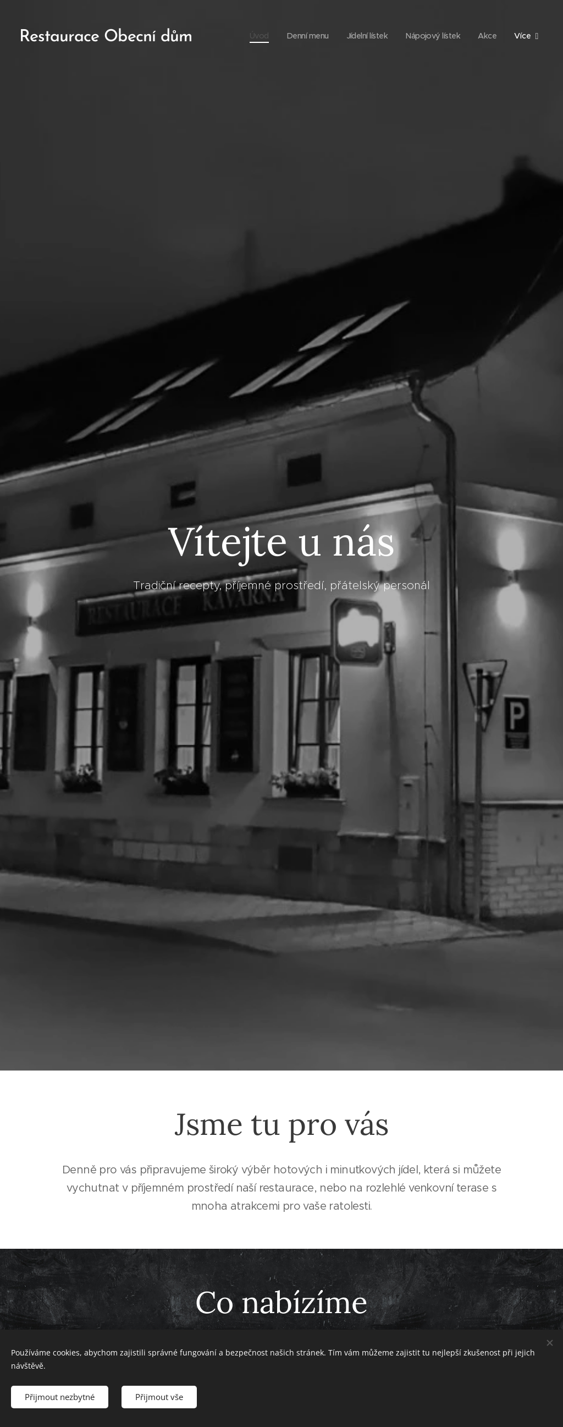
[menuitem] (249, 36)
